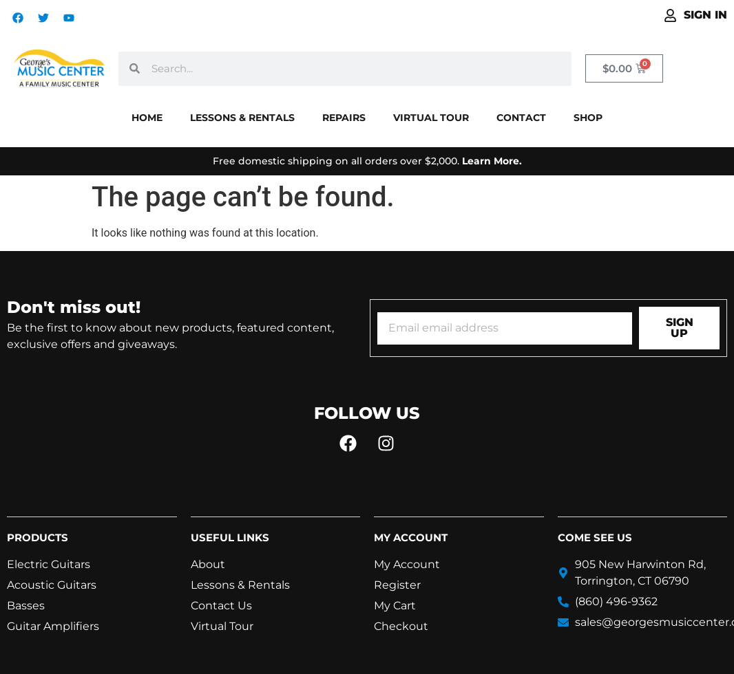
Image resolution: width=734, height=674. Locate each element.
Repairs (344, 117)
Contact (521, 117)
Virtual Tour (431, 117)
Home (147, 117)
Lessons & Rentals (242, 117)
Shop (588, 117)
